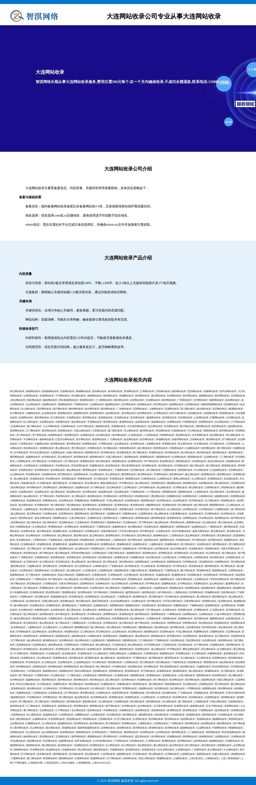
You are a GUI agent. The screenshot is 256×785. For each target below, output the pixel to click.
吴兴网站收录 (89, 491)
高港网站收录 (60, 657)
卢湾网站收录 (105, 443)
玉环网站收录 (233, 443)
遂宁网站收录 (187, 426)
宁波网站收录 (55, 539)
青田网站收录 (177, 522)
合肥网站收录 (201, 557)
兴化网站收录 (142, 509)
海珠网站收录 (114, 522)
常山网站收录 (112, 474)
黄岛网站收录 (137, 505)
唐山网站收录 (65, 535)
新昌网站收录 (74, 491)
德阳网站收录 (92, 452)
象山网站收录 (192, 474)
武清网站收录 (97, 745)
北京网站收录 (169, 557)
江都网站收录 (222, 509)
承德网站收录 (99, 439)
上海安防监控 (51, 762)
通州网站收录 (231, 526)
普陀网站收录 (185, 470)
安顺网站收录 (82, 500)
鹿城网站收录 (124, 544)
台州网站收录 (233, 417)
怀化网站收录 (78, 395)
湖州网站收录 (66, 487)
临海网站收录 (55, 435)
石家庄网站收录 (116, 553)
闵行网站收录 (50, 522)
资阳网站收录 (87, 400)
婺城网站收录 (60, 544)
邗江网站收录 (34, 548)
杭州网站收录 (105, 557)
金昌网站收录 (196, 513)
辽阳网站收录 (195, 413)
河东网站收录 (110, 496)
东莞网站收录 (66, 566)
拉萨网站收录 (161, 548)
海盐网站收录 (105, 491)
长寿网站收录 (174, 395)
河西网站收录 (92, 531)
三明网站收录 (39, 539)
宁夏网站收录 (172, 570)
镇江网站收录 (34, 522)
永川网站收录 (17, 413)
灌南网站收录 (119, 461)
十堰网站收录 (126, 518)
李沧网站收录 (33, 474)
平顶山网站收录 (115, 500)
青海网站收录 (204, 570)
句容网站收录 (50, 513)
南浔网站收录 (144, 474)
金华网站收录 (49, 456)
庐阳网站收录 (228, 487)
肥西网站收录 (195, 456)
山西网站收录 (105, 570)
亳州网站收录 (222, 518)
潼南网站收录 (156, 570)
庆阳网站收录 (211, 413)
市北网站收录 (130, 522)
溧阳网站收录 (183, 461)
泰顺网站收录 (206, 395)
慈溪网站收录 (87, 526)
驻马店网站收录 (83, 566)
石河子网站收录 (85, 426)
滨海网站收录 (94, 448)
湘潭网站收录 (142, 518)
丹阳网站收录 (98, 548)
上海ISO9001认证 (101, 762)
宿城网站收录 (172, 544)
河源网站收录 (67, 391)
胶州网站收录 (227, 430)
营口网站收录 (233, 435)
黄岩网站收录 (53, 592)
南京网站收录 (153, 557)
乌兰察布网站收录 (136, 426)
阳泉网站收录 (34, 500)
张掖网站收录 (60, 684)
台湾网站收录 (160, 413)
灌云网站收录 (217, 491)
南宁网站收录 (55, 579)
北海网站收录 (46, 395)
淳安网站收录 (163, 391)
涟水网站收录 (233, 491)
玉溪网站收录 (94, 518)
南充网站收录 (217, 557)
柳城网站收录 (83, 391)
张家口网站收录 (75, 452)
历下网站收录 (146, 522)
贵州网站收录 (164, 566)
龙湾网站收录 (71, 526)
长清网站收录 (179, 456)
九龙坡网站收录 (218, 470)
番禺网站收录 (211, 430)
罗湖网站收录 (98, 522)
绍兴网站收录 (137, 470)
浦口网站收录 (144, 448)
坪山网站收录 (195, 430)
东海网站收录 (37, 478)
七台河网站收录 (51, 426)
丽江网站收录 (213, 465)
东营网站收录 (238, 483)
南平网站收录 (238, 518)
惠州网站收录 (108, 408)
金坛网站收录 (82, 548)
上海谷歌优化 (196, 758)
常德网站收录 (156, 452)
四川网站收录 (228, 566)
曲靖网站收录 (112, 535)
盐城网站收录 (50, 714)
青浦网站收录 (131, 391)
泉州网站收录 (89, 557)
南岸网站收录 (89, 505)
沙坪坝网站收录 (147, 487)
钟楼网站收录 (85, 478)
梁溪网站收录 (66, 548)
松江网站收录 (46, 561)
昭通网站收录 (98, 500)
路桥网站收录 (193, 522)
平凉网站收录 (30, 439)
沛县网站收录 (151, 526)
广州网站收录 (26, 557)
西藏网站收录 (83, 574)
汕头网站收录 (180, 500)
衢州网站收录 (74, 443)
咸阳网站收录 (222, 496)
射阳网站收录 (69, 478)
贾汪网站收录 (78, 448)
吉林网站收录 (49, 574)
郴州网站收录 (76, 408)
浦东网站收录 (71, 539)
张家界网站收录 (180, 439)
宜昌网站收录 (132, 500)
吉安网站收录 (55, 692)
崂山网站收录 (196, 487)
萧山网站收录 (62, 448)
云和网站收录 (211, 456)
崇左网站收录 (192, 535)
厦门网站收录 (115, 430)
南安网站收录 (232, 400)
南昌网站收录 (58, 557)
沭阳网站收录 (126, 509)
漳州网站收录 (50, 487)
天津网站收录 (185, 557)
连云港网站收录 (50, 732)
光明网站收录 (62, 422)
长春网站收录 (196, 548)
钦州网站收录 (92, 408)
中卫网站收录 (44, 483)
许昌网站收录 (74, 417)
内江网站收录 (58, 417)
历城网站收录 (49, 474)
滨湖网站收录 (53, 605)
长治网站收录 (76, 483)
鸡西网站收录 (130, 513)
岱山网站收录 (209, 522)
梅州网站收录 (169, 400)
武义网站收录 (50, 627)
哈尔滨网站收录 (178, 548)
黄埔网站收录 (147, 456)
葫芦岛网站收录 (228, 391)
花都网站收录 (153, 443)
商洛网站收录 (227, 413)
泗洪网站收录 (224, 474)
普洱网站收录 (108, 452)
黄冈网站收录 (89, 417)
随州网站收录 (121, 400)
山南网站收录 (164, 478)
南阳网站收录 (179, 391)
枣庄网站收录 (196, 500)
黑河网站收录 (160, 404)
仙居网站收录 (26, 491)
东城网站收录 (137, 557)
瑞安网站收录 (176, 474)
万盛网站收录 (34, 566)
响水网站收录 (119, 435)
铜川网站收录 (218, 531)
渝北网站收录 (121, 443)
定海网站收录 (28, 544)
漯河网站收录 (44, 408)
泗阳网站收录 (169, 491)
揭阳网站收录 (42, 570)
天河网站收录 (180, 487)
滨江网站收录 (71, 461)
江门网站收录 (33, 430)
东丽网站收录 (233, 461)
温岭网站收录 (158, 422)
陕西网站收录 (219, 570)
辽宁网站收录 (33, 574)
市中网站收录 (199, 539)
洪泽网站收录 (190, 509)
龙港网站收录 (46, 448)
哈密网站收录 (190, 496)
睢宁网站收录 (158, 509)
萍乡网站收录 (206, 518)
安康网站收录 (118, 426)
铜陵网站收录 (216, 400)
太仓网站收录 (135, 435)
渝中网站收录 (135, 539)
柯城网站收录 (44, 544)
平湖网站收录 (160, 474)
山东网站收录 (201, 417)
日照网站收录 (140, 408)
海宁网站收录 (39, 461)
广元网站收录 (115, 439)
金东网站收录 (58, 609)
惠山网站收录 (18, 513)
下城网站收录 (103, 526)
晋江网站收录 (187, 408)
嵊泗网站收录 (217, 505)
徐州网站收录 (142, 395)
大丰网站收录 (206, 509)
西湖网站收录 (208, 474)
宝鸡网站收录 (212, 513)
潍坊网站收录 (204, 452)
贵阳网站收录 (149, 553)
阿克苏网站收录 (79, 465)
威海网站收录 (153, 417)
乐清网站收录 (55, 461)
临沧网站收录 (131, 439)
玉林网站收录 (197, 439)
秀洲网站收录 (55, 526)
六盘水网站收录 (77, 518)
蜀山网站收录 (161, 522)
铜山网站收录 (103, 461)
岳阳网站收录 (26, 470)
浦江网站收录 (58, 491)
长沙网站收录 (213, 553)
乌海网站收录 (55, 618)
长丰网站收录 (201, 443)
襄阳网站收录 (174, 483)
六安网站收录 (26, 443)
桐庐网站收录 (222, 395)
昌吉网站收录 (231, 478)
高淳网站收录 (129, 404)
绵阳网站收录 (60, 518)
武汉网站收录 (197, 553)
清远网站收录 (206, 561)
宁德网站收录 (121, 470)
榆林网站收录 (46, 439)
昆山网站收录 (65, 456)
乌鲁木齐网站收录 (230, 548)
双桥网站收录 (174, 561)
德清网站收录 (92, 544)
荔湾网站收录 (121, 505)
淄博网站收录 (190, 518)
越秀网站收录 (167, 539)
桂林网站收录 (206, 483)
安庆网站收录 (185, 417)
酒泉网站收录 (102, 426)
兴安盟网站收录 (56, 719)
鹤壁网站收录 (229, 465)
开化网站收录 (58, 675)
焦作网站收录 (147, 439)
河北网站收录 (58, 570)
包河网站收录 (215, 539)
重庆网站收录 (81, 535)
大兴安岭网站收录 (102, 741)
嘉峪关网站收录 (200, 531)
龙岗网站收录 (131, 456)
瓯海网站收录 (78, 509)
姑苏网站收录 (66, 513)
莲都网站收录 (231, 539)
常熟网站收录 (117, 478)
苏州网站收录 (103, 539)
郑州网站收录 (181, 553)
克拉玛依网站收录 (181, 531)
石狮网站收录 (217, 417)
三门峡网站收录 (103, 400)
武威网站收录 (97, 465)
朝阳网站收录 (97, 456)
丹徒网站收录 (62, 496)
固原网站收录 (238, 496)
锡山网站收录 (30, 496)
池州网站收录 (99, 391)
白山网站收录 (199, 478)
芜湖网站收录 (172, 408)
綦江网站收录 (187, 570)
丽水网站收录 (204, 408)
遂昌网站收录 (55, 644)
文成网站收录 (97, 404)
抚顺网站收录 (174, 496)
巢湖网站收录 (126, 422)
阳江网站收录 (110, 561)
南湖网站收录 (108, 544)
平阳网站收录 (190, 422)
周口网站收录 (238, 561)
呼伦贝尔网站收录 (39, 452)
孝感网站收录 (163, 439)
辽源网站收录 (146, 513)
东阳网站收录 (71, 435)
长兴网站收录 (39, 526)
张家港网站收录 (127, 448)
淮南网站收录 (105, 470)
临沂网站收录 (94, 561)
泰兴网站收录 (135, 526)
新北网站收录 (34, 513)
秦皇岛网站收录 (43, 518)
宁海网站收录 (137, 491)
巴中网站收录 (180, 566)
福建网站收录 (33, 456)
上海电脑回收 (83, 762)
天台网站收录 (97, 474)
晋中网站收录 (83, 439)
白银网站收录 (206, 496)
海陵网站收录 (185, 491)
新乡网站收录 (124, 452)
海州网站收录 (219, 544)
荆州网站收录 (219, 426)
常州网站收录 (42, 505)
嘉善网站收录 (62, 509)
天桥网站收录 (212, 487)
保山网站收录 (142, 483)
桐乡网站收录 (30, 448)
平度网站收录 (94, 422)
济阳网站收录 (58, 701)
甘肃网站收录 (235, 570)
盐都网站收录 (199, 526)
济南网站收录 (42, 557)
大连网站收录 (163, 531)
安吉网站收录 (46, 509)
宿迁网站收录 (62, 561)
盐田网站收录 (105, 505)
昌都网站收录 (114, 513)
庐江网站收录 (23, 435)
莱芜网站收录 (110, 422)
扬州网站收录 (147, 430)
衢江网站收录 (225, 522)
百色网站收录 (121, 417)
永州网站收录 (137, 400)
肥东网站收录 (65, 474)
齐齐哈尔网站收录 (128, 531)
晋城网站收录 (231, 404)
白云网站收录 (17, 474)
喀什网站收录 (224, 448)
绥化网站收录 (18, 400)
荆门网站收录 (140, 452)
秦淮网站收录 (94, 496)
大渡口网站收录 (113, 456)
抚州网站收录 (169, 417)
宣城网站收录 (126, 395)
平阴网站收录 (81, 404)
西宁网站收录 (46, 553)
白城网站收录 (192, 448)
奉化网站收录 (94, 509)
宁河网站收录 (62, 395)
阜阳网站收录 (228, 500)
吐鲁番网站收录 (178, 513)
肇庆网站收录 (213, 439)
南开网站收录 (98, 513)
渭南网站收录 (28, 483)
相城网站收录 (60, 531)
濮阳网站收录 (203, 426)
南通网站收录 (89, 443)
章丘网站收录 (185, 443)
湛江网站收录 (187, 452)
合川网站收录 (30, 561)
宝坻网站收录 (238, 395)
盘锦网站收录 (176, 404)
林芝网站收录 (126, 496)
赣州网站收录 (219, 452)
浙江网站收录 (153, 470)
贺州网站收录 (172, 452)
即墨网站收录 (169, 443)
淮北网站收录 (23, 539)
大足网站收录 (26, 570)
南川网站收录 (132, 566)
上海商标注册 (35, 762)
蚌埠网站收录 (34, 487)
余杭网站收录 (103, 435)
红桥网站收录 (149, 478)
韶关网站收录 (58, 470)
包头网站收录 (33, 535)
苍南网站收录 (97, 413)
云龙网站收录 (201, 491)
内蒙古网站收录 (138, 570)
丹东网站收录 (62, 465)
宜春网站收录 (65, 430)
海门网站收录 (238, 509)
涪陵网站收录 (49, 404)
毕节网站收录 (126, 483)
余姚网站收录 (140, 544)
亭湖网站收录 (18, 548)
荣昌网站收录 (196, 566)
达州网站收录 (158, 561)
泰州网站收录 (115, 391)
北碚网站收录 (46, 422)
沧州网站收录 (171, 426)
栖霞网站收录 (133, 478)
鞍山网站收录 (161, 513)
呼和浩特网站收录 (80, 553)
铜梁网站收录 (121, 570)
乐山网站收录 (28, 408)
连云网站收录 (174, 509)
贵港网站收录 (17, 430)
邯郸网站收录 (50, 500)
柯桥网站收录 (23, 526)
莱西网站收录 (65, 413)
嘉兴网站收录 (26, 505)
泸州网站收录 (181, 465)
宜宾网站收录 (195, 391)
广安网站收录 (116, 566)
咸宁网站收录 (60, 408)
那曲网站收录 (50, 671)
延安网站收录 (112, 465)
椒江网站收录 (201, 505)
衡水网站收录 (53, 727)
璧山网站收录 (74, 570)
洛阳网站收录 (110, 518)
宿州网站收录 (74, 557)
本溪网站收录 (215, 478)
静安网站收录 (81, 456)
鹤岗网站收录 (142, 496)
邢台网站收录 (92, 483)
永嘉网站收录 (87, 435)
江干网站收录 (153, 491)
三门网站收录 (227, 456)
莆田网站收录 (17, 456)
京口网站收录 (101, 478)
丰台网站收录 (201, 470)
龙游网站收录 (42, 491)
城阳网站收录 (163, 456)
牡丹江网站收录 (177, 413)
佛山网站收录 (222, 483)
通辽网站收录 (60, 483)
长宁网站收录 (98, 487)
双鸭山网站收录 (181, 478)
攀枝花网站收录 (109, 483)
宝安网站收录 (235, 470)
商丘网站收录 (17, 391)
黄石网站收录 (144, 535)
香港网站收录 (183, 435)
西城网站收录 (87, 539)
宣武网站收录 (66, 522)
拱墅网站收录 (110, 509)
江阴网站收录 (169, 470)
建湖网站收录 (50, 640)
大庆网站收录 (30, 465)
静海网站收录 (144, 404)
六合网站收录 (151, 435)
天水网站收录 (53, 653)
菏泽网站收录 (190, 561)
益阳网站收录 (235, 426)
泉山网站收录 (21, 478)
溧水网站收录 (129, 413)
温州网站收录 (18, 522)
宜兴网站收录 (110, 448)
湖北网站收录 (126, 561)
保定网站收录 (165, 465)
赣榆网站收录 (167, 526)
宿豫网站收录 (119, 526)
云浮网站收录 (89, 570)
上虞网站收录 (30, 509)
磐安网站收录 (129, 474)
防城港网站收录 (50, 391)
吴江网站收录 (78, 496)
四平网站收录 (147, 531)
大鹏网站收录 (33, 413)
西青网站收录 (160, 448)
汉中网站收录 (21, 452)
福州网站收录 (58, 443)
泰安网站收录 (49, 430)
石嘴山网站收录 (50, 601)
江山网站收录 (233, 505)
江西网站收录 (99, 430)
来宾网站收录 (164, 500)
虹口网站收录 (30, 422)
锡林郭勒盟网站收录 (212, 404)
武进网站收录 (28, 531)
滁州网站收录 (235, 452)
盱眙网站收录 (53, 478)
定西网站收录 (192, 404)
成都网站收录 (133, 553)
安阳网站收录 (158, 483)
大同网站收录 (49, 535)
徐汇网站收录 (58, 505)
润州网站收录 (199, 461)
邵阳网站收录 (190, 483)
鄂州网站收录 (55, 666)
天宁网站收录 (46, 496)
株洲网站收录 (160, 535)
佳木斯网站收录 (200, 435)
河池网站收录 (153, 400)
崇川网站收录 (50, 548)
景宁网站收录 (39, 435)
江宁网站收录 (238, 422)
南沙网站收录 (78, 422)
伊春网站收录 (176, 448)
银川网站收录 (62, 553)
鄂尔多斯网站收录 (131, 465)
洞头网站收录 (121, 491)
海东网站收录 (234, 531)
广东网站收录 (124, 408)
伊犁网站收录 (50, 697)
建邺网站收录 (82, 513)
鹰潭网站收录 (89, 470)
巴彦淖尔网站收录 (64, 439)
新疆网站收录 (17, 574)
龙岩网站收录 (55, 631)
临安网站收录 (112, 413)
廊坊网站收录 (42, 417)
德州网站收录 (110, 395)
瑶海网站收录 (169, 505)
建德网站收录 (112, 404)
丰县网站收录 (204, 544)
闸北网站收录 (163, 430)
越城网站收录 (76, 544)
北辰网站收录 (18, 426)
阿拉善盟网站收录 (68, 400)
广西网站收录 (184, 400)
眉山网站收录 (92, 754)
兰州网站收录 (50, 583)
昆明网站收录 (165, 553)
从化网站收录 (49, 413)
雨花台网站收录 (216, 461)
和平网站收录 (146, 548)
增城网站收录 (65, 404)
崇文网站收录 (114, 487)
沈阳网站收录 (212, 548)
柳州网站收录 (158, 518)
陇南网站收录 (50, 400)
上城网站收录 (156, 544)
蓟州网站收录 (144, 413)
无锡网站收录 (82, 487)
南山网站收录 (164, 487)
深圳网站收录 (208, 535)
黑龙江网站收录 (66, 574)
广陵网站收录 (215, 526)
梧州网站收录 (42, 470)
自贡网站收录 (66, 500)
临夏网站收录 (211, 391)
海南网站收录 (94, 395)
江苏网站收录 (130, 487)
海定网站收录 (74, 505)
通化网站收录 (158, 496)
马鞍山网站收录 (82, 430)
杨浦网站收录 (235, 408)
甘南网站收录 (233, 557)
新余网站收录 (18, 487)
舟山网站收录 (131, 430)
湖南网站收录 (33, 391)
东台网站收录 (222, 422)
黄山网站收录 (78, 561)
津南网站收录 (167, 435)
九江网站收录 (212, 500)
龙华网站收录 (137, 443)
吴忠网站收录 (228, 513)
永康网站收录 (174, 422)
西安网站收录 (30, 553)
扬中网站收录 (44, 531)
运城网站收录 (26, 417)
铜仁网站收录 (197, 465)
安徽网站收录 (42, 443)
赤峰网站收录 (18, 500)
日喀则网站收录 (109, 531)
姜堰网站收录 (87, 461)
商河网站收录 (190, 395)
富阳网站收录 (206, 422)
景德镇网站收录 (59, 596)
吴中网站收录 (114, 548)
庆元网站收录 (217, 443)
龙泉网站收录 (142, 422)
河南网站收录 (222, 561)
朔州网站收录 (26, 518)
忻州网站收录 (149, 465)
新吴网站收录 (167, 461)
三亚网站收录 (176, 535)
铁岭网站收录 (34, 400)
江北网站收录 (82, 522)
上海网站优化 (212, 758)
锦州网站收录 (208, 448)
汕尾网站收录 (30, 395)
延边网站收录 (217, 435)
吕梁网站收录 (58, 452)
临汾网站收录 (155, 426)
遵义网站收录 (97, 535)
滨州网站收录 (201, 400)
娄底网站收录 (105, 417)
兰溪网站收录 (23, 461)
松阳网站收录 (81, 474)
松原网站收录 (46, 465)
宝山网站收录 (33, 404)
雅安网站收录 (18, 566)
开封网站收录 (129, 535)
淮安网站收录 (219, 408)
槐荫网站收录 (153, 505)
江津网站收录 (147, 391)
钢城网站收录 (81, 413)
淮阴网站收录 (183, 526)
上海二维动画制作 (230, 758)
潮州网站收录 (212, 566)
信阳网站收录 (142, 561)
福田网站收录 (151, 539)
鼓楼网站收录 (130, 548)
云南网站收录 (100, 566)
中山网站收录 (148, 566)
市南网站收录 (183, 539)
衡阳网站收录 (148, 500)
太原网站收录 (99, 553)
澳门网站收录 (34, 426)
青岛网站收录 (224, 535)
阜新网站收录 (68, 426)
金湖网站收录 (135, 461)
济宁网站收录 (229, 439)
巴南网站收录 (179, 430)
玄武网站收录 (76, 531)
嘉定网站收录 (158, 395)
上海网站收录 (119, 539)
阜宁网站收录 (151, 461)
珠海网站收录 (174, 518)
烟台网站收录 (74, 470)
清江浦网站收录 (236, 544)
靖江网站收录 (187, 544)
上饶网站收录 (156, 408)
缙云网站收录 (185, 505)
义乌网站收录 (50, 688)
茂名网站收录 (137, 417)
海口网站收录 (229, 553)
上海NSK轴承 (67, 762)
